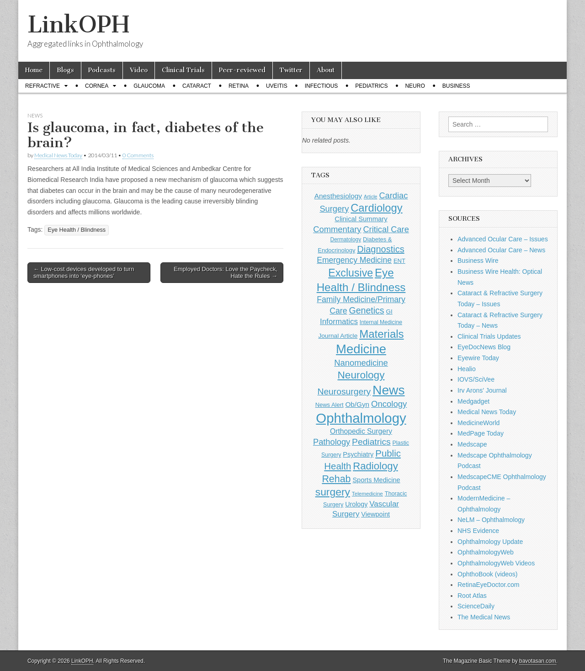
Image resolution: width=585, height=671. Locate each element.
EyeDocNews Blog (484, 347)
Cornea (96, 86)
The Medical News (483, 617)
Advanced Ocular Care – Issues (502, 239)
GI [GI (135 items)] (389, 311)
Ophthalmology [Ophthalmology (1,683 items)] (361, 418)
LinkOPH (78, 24)
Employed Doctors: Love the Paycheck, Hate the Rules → (225, 273)
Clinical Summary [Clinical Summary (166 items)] (361, 219)
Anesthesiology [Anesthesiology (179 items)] (338, 196)
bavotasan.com (537, 661)
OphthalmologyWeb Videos (496, 563)
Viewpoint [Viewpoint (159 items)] (375, 514)
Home (34, 70)
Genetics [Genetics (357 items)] (366, 310)
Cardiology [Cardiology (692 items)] (376, 208)
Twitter (291, 70)
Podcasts (102, 70)
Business (456, 86)
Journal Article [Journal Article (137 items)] (337, 335)
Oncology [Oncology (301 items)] (389, 404)
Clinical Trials (183, 70)
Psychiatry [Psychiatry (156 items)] (358, 454)
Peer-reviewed (242, 70)
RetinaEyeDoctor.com (488, 584)
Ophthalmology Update (490, 541)
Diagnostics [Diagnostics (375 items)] (380, 249)
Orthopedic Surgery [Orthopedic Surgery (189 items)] (361, 431)
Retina (239, 86)
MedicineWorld (478, 422)
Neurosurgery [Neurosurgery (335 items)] (344, 391)
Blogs (65, 70)
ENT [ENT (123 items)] (399, 260)
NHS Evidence (478, 530)
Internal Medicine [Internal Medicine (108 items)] (381, 322)
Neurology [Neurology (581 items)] (361, 375)
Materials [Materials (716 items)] (381, 334)
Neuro (415, 86)
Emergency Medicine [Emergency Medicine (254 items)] (354, 260)
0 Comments (138, 155)
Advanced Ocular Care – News (501, 250)
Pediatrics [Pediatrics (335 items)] (371, 442)
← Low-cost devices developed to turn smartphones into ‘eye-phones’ (83, 273)
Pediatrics (371, 86)
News (35, 115)
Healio (466, 369)
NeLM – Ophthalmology (491, 519)
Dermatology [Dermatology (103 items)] (346, 239)
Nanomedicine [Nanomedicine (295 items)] (361, 362)
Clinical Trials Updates (489, 336)
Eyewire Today (478, 358)
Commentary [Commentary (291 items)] (337, 229)
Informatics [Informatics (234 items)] (339, 321)
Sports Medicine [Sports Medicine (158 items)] (376, 480)
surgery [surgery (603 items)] (332, 492)
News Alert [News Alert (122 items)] (329, 404)
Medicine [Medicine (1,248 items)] (361, 349)
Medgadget (473, 401)
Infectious (321, 86)
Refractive (42, 86)
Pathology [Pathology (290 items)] (331, 442)
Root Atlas (472, 595)
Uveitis (276, 86)
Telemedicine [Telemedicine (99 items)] (367, 493)
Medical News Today (58, 155)
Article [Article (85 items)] (371, 196)
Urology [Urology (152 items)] (356, 504)
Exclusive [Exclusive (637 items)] (350, 273)
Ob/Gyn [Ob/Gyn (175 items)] (358, 404)
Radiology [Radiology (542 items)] (375, 466)
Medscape (472, 444)
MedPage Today (480, 433)
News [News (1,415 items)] (388, 390)
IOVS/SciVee (476, 379)
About (326, 70)
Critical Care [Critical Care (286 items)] (386, 229)
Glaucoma (149, 86)
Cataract (196, 86)
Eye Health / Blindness (77, 230)
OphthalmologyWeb (485, 552)
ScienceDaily (476, 606)
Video (139, 70)
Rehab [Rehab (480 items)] (336, 479)
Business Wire (477, 260)
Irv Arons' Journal (482, 390)
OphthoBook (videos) (487, 574)
